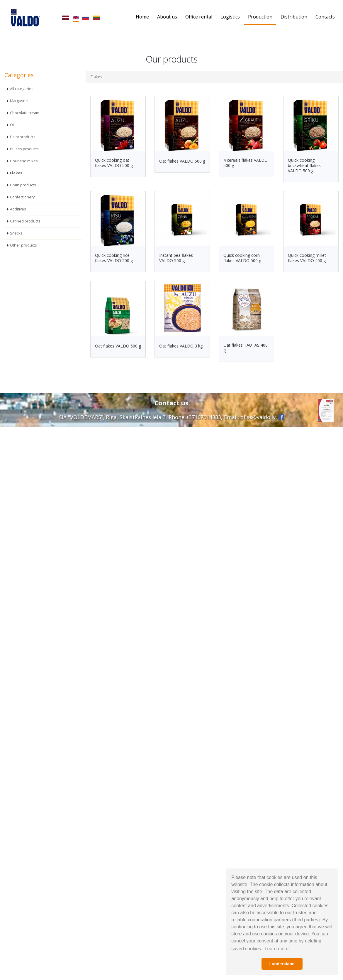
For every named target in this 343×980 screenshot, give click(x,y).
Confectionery (22, 197)
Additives (18, 209)
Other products (23, 245)
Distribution (294, 17)
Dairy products (22, 136)
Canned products (25, 221)
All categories (21, 88)
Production (260, 17)
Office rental (198, 17)
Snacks (16, 233)
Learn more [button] (277, 948)
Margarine (19, 100)
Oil (12, 124)
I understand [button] (282, 964)
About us (167, 17)
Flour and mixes (24, 160)
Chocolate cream (24, 112)
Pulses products (24, 148)
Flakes (16, 173)
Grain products (23, 185)
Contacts (325, 17)
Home (142, 17)
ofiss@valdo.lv (258, 417)
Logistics (230, 17)
